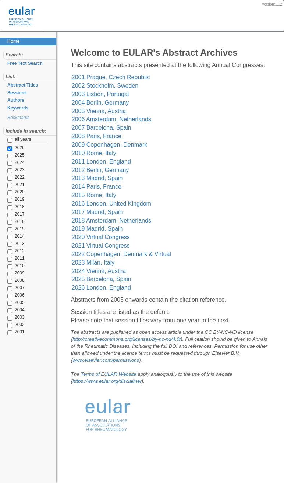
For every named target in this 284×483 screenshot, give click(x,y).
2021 (16, 185)
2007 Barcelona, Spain (108, 136)
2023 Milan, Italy (99, 271)
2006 (16, 295)
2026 (16, 148)
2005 (16, 303)
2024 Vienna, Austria (105, 279)
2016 (16, 222)
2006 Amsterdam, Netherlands (117, 128)
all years (19, 140)
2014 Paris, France (103, 195)
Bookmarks (18, 117)
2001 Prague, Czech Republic (117, 86)
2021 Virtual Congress (107, 254)
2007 (16, 288)
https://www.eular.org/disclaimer (113, 389)
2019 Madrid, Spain (103, 237)
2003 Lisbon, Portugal (106, 102)
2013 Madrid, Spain (103, 186)
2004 (16, 310)
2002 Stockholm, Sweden (111, 94)
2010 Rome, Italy (100, 161)
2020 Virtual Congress (107, 245)
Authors (15, 100)
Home (13, 41)
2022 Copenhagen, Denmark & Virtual (127, 262)
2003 (16, 318)
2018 (16, 207)
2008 (16, 281)
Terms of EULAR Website (115, 382)
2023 (16, 170)
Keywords (17, 108)
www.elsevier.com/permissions (112, 368)
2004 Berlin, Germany (106, 111)
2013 (16, 244)
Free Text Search (25, 63)
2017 (16, 214)
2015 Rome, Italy (100, 203)
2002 (16, 325)
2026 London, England (107, 296)
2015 (16, 229)
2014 (16, 236)
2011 (16, 259)
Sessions (17, 92)
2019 (16, 200)
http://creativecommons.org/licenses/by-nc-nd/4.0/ (133, 347)
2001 (16, 332)
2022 (16, 178)
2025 (16, 155)
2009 (16, 273)
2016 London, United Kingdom (117, 212)
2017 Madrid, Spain (103, 220)
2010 (16, 266)
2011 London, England (107, 170)
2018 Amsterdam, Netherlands (117, 228)
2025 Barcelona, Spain (108, 287)
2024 (16, 163)
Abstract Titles (22, 85)
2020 (16, 192)
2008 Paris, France (103, 144)
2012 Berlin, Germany (106, 178)
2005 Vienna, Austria (105, 119)
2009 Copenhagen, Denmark (115, 153)
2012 (16, 251)
